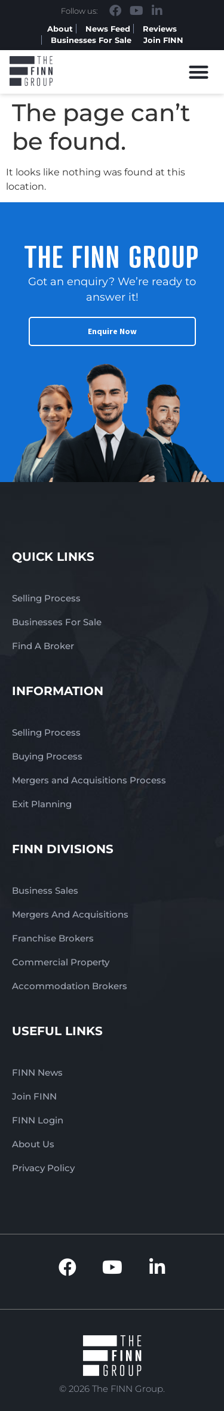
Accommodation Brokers (69, 986)
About (60, 28)
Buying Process (47, 756)
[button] (199, 72)
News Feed (107, 28)
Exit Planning (42, 804)
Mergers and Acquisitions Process (89, 780)
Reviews (160, 28)
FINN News (37, 1072)
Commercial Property (60, 962)
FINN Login (37, 1120)
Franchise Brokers (53, 938)
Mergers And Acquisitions (70, 914)
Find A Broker (43, 646)
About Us (33, 1144)
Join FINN (163, 40)
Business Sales (45, 890)
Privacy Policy (43, 1168)
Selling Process (46, 598)
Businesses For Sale (91, 40)
